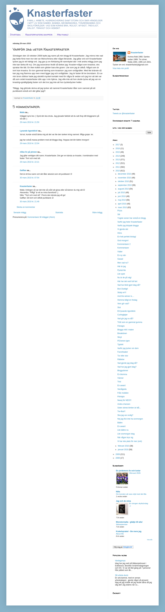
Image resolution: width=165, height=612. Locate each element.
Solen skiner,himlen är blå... (129, 408)
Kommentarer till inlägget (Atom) (41, 217)
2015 (118, 152)
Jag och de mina (123, 501)
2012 (118, 163)
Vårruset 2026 (135, 473)
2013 (118, 159)
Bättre (119, 423)
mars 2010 (122, 207)
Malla (22, 112)
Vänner (120, 378)
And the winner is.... (125, 296)
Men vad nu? (122, 263)
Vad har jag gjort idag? (126, 367)
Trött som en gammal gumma (129, 322)
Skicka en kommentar (26, 207)
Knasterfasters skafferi (38, 34)
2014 (118, 156)
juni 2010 (122, 196)
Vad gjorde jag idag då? (127, 363)
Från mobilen (123, 393)
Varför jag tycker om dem (128, 348)
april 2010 (122, 204)
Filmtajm (121, 326)
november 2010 (125, 178)
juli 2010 (121, 192)
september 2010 (125, 185)
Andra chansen (123, 404)
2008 (118, 458)
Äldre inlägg (97, 212)
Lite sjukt (121, 274)
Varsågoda (121, 389)
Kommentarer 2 (124, 244)
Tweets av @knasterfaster (124, 113)
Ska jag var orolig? (125, 415)
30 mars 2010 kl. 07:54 (29, 178)
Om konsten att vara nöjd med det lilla (131, 494)
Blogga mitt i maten (125, 330)
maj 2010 (122, 200)
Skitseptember (122, 524)
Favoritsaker (122, 352)
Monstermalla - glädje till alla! (129, 522)
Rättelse (120, 359)
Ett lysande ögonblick (126, 311)
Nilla (118, 492)
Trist (119, 382)
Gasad (120, 259)
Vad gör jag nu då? (125, 318)
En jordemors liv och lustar (128, 471)
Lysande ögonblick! (29, 131)
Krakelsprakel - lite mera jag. (129, 531)
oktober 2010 (123, 181)
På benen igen (123, 341)
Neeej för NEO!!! (124, 400)
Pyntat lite (121, 270)
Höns (119, 233)
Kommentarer (123, 248)
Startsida (15, 34)
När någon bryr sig (125, 437)
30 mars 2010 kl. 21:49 (29, 201)
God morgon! (123, 240)
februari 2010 (124, 446)
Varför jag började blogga (128, 225)
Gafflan (23, 170)
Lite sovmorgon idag (126, 434)
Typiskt (120, 344)
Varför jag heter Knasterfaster (129, 222)
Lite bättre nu (123, 430)
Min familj (62, 34)
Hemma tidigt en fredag (127, 300)
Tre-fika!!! (121, 411)
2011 (118, 167)
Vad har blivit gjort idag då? (128, 285)
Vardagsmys (120, 561)
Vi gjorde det (122, 229)
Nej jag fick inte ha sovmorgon (130, 419)
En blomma (122, 374)
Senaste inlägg (19, 212)
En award (121, 385)
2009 (118, 454)
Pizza (119, 211)
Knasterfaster (26, 186)
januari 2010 (123, 449)
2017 (118, 145)
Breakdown (122, 333)
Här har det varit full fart (127, 281)
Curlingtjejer (122, 315)
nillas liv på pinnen (28, 152)
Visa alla (149, 539)
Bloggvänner (122, 370)
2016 (118, 148)
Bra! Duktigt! (122, 289)
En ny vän (121, 255)
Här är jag (121, 266)
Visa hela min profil (121, 68)
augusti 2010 (123, 189)
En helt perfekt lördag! (126, 237)
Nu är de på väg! (124, 277)
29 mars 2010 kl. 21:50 (29, 122)
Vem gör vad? (123, 304)
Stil (118, 214)
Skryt (119, 337)
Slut (119, 307)
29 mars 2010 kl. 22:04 (29, 143)
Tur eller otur (122, 356)
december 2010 (125, 174)
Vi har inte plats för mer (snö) (129, 441)
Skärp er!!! (121, 292)
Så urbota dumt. (122, 575)
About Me (120, 534)
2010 (118, 171)
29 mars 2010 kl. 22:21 (29, 162)
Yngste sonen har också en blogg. (131, 218)
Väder (119, 252)
